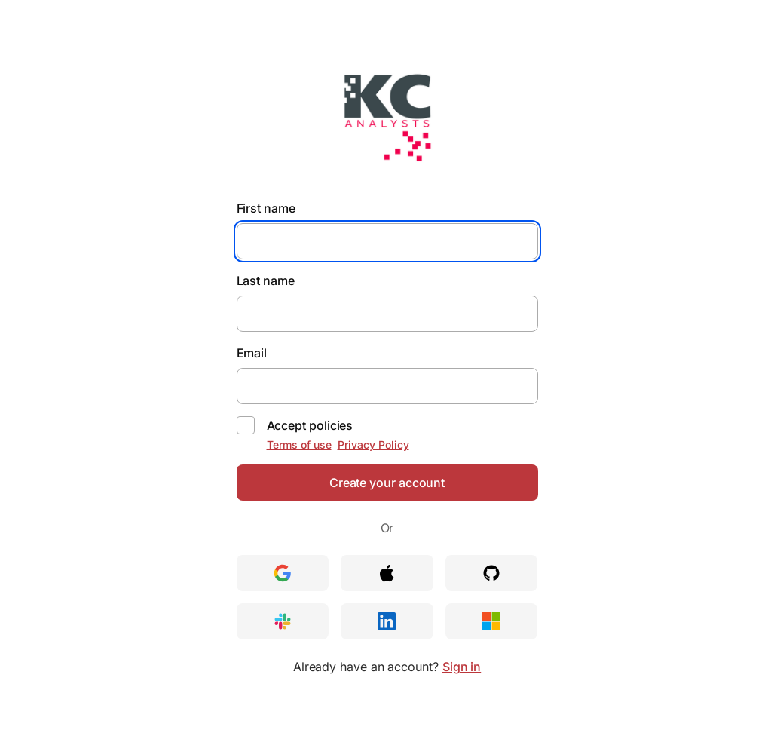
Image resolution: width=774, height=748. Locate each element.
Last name (266, 280)
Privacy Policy (373, 444)
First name (266, 208)
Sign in (461, 666)
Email (252, 352)
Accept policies (310, 425)
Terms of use (299, 444)
